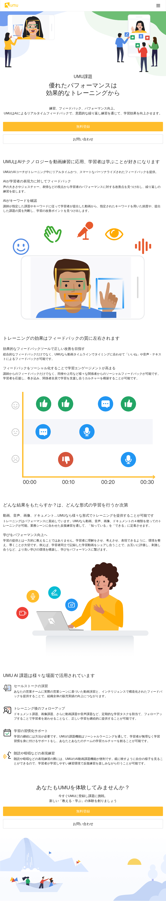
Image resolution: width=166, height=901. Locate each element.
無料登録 (83, 126)
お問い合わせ (83, 139)
